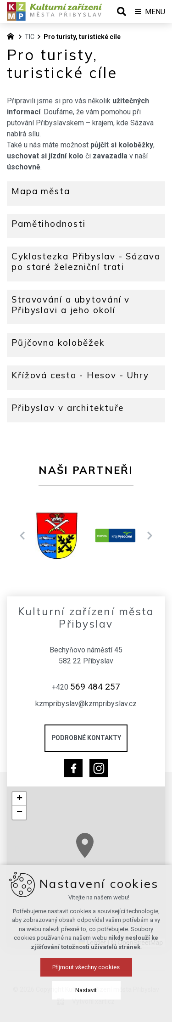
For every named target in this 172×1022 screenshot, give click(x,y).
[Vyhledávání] (121, 11)
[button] (97, 852)
